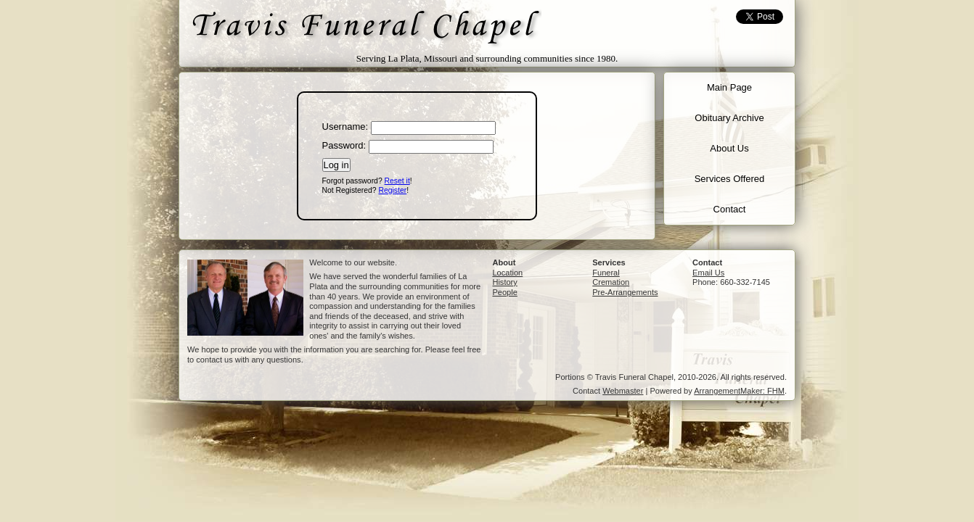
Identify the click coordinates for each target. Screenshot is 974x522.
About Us (729, 148)
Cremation (610, 282)
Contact (729, 209)
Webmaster (622, 390)
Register (392, 190)
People (504, 292)
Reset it (397, 181)
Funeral (605, 272)
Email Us (708, 272)
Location (507, 272)
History (504, 282)
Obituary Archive (729, 117)
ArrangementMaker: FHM (739, 390)
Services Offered (730, 178)
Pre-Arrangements (625, 292)
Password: (344, 145)
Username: (345, 126)
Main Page (729, 87)
